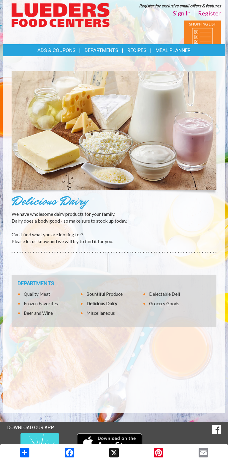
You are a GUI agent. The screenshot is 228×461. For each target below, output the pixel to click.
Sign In (182, 13)
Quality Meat (37, 294)
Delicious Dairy (101, 303)
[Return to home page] (61, 14)
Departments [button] (101, 50)
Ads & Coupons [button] (56, 50)
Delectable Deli (164, 294)
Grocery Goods (164, 303)
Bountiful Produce (104, 294)
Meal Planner (173, 50)
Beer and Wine (38, 313)
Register (209, 13)
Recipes (136, 50)
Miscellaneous (100, 313)
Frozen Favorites (41, 303)
